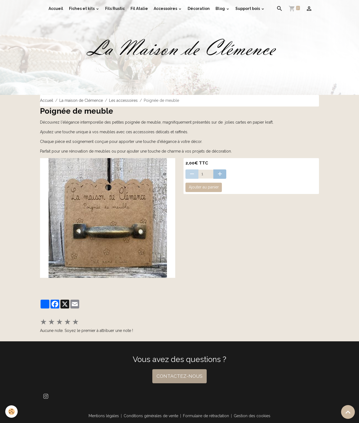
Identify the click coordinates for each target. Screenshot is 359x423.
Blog (221, 8)
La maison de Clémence (81, 100)
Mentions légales (104, 416)
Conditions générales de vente (151, 416)
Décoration (199, 8)
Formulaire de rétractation (206, 416)
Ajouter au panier (204, 187)
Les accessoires (123, 100)
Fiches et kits (82, 8)
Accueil (56, 8)
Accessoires (166, 8)
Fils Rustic (115, 8)
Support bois (248, 8)
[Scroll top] (348, 412)
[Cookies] (12, 411)
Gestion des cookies (252, 416)
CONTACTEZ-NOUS (179, 376)
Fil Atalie (139, 8)
